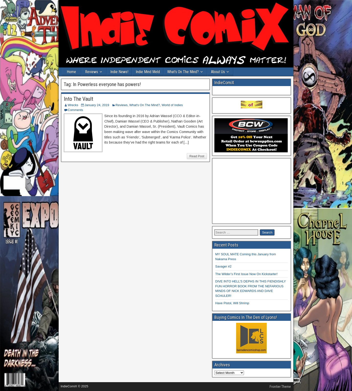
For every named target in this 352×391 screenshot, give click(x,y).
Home (71, 71)
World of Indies (172, 105)
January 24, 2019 (97, 105)
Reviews (91, 71)
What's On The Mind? (144, 105)
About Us (218, 71)
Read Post (196, 156)
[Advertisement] (251, 191)
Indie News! (119, 71)
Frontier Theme (280, 386)
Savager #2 (223, 266)
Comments (75, 110)
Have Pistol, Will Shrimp (232, 303)
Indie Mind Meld (148, 71)
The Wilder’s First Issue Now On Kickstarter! (246, 274)
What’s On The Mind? (183, 71)
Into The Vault (78, 99)
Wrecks (73, 105)
